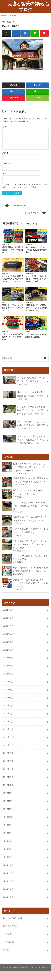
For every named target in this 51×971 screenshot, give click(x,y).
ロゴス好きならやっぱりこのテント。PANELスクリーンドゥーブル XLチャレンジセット (29, 467)
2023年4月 (8, 626)
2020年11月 (9, 745)
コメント (7, 127)
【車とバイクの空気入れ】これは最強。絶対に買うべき (24, 396)
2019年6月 (8, 849)
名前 (5, 153)
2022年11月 (9, 633)
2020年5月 (8, 761)
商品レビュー (9, 950)
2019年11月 (9, 809)
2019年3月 (8, 865)
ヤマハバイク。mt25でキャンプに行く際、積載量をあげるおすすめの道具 (31, 505)
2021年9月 (8, 681)
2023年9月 (8, 618)
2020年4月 (8, 769)
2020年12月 (9, 737)
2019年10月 (9, 817)
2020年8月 (8, 753)
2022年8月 (8, 641)
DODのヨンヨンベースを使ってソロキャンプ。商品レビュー (31, 492)
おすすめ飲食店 (10, 926)
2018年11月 (9, 881)
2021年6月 (8, 697)
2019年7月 (8, 841)
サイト (5, 174)
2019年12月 (9, 801)
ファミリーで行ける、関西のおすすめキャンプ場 (30, 557)
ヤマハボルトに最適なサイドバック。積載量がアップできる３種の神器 (24, 440)
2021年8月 (8, 689)
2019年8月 (8, 833)
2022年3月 (8, 665)
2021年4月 (8, 705)
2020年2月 (8, 785)
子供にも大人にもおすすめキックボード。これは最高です (30, 531)
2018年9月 (8, 889)
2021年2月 (8, 721)
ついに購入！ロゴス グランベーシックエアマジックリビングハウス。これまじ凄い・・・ (31, 544)
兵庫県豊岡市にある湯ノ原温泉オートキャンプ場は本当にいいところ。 (30, 480)
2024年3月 (8, 610)
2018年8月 (8, 897)
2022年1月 (8, 673)
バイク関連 (8, 942)
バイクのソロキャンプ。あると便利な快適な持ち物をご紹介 (24, 425)
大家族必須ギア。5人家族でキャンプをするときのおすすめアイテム (30, 519)
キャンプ (7, 934)
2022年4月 (8, 657)
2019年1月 (8, 873)
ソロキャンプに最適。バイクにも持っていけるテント (24, 381)
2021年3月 (8, 713)
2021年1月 (8, 729)
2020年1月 (8, 793)
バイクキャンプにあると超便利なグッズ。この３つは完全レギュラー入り (24, 410)
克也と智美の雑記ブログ (25, 6)
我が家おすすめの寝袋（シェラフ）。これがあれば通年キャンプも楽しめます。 (30, 582)
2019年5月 (8, 857)
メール (6, 163)
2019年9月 (8, 825)
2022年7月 (8, 650)
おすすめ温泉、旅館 (12, 918)
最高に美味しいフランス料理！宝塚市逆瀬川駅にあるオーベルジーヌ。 (30, 569)
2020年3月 (8, 777)
